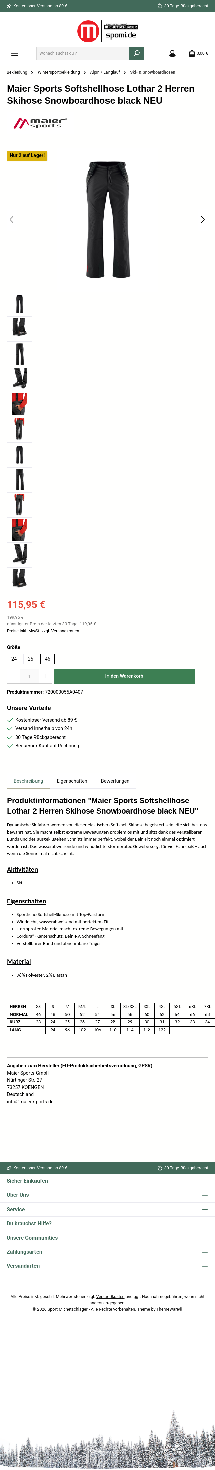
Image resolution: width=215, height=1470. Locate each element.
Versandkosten (110, 1296)
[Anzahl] (29, 676)
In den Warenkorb (124, 676)
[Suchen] (136, 53)
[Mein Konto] (172, 53)
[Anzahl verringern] (13, 676)
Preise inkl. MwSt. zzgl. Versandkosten (43, 630)
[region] (107, 370)
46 (47, 659)
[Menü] (15, 53)
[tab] (28, 781)
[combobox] (82, 53)
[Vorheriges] (12, 219)
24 (14, 659)
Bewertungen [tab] (115, 781)
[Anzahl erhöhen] (45, 676)
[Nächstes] (203, 219)
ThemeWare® (169, 1309)
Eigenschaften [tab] (72, 781)
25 (30, 659)
